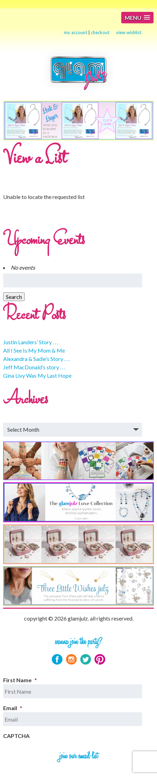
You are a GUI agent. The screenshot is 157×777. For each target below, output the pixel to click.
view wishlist (128, 32)
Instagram (71, 659)
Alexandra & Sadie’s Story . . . (36, 358)
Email (12, 708)
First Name (20, 680)
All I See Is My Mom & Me (34, 350)
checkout (100, 32)
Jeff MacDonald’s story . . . (34, 367)
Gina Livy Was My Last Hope (37, 375)
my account (75, 32)
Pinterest (99, 659)
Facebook (57, 659)
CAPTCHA (16, 735)
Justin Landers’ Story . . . (30, 342)
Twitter (85, 659)
